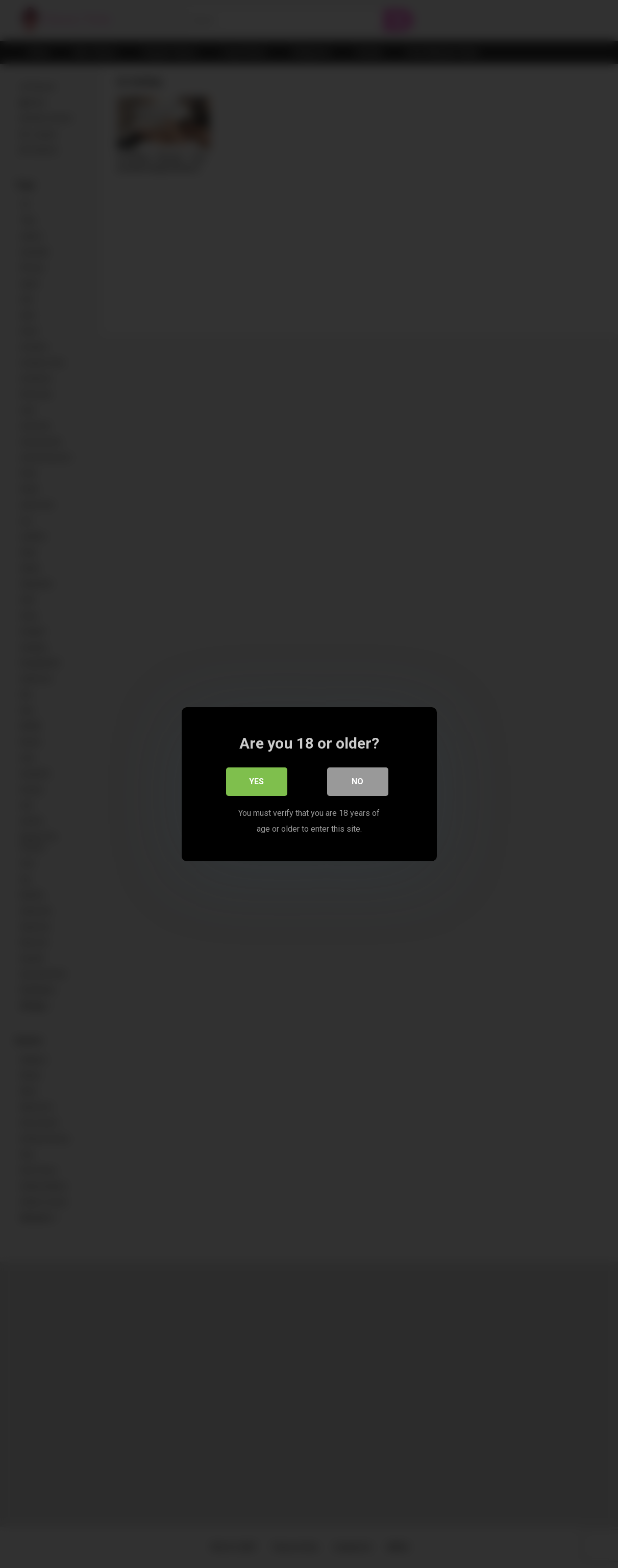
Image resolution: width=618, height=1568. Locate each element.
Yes (256, 781)
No (357, 781)
